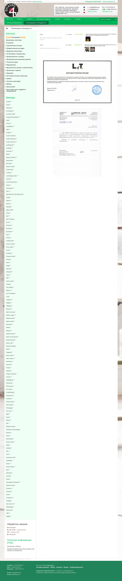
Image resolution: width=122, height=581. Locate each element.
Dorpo (8, 213)
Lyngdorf (9, 300)
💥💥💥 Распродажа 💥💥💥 (15, 37)
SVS (8, 454)
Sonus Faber (10, 467)
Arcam (8, 123)
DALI (8, 191)
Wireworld (9, 510)
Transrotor (10, 498)
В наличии (9, 43)
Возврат (66, 567)
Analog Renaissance (13, 117)
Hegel (8, 265)
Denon (9, 204)
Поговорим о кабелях (14, 546)
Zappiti (8, 516)
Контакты (68, 19)
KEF (8, 278)
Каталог (20, 19)
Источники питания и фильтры (16, 76)
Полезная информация (14, 23)
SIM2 (8, 445)
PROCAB (9, 383)
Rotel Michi (10, 439)
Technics (9, 488)
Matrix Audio (10, 321)
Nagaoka (9, 352)
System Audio (10, 485)
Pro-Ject (9, 411)
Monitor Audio (11, 334)
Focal (8, 250)
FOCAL (9, 238)
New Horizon (10, 358)
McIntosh (9, 324)
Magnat (9, 303)
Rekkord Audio (11, 426)
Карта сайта (50, 565)
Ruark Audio (10, 442)
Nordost (9, 364)
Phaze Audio (10, 402)
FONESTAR (10, 241)
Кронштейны (10, 87)
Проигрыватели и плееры (15, 56)
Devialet (9, 207)
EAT (8, 216)
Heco (8, 262)
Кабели (8, 78)
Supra (8, 479)
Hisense (9, 269)
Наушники (9, 73)
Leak (8, 296)
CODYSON (10, 170)
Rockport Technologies (13, 429)
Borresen (9, 163)
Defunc (9, 200)
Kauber (8, 284)
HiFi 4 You (10, 19)
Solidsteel (9, 460)
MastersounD (11, 318)
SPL (8, 451)
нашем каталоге (37, 1)
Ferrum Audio (10, 244)
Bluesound (9, 160)
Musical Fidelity (11, 346)
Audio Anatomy (11, 136)
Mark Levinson (11, 312)
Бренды (10, 97)
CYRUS (9, 173)
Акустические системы (14, 45)
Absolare (9, 108)
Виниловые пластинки (14, 40)
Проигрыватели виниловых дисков (18, 59)
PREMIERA (10, 380)
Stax (8, 470)
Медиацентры (11, 65)
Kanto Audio (10, 281)
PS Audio (9, 389)
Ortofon (9, 377)
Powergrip (9, 408)
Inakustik (9, 272)
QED (8, 414)
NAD (8, 349)
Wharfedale (10, 507)
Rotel (8, 436)
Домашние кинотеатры (14, 51)
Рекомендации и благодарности (36, 23)
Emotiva (9, 225)
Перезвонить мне (107, 11)
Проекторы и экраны (13, 70)
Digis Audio (10, 210)
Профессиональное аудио (15, 48)
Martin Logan (11, 315)
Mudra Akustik (11, 340)
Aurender (9, 151)
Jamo (8, 275)
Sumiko (9, 476)
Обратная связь (92, 11)
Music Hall (10, 343)
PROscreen (10, 386)
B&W (8, 154)
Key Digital (10, 287)
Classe (8, 185)
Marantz (9, 309)
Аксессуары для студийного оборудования (16, 90)
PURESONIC (10, 392)
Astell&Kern (10, 126)
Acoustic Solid (11, 114)
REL (8, 423)
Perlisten (9, 398)
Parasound (10, 395)
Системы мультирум (13, 81)
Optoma (9, 371)
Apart (8, 120)
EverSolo (9, 228)
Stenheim (9, 473)
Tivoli (8, 494)
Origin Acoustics (11, 374)
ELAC (8, 222)
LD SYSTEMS (11, 293)
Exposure (9, 231)
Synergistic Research (13, 482)
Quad (8, 417)
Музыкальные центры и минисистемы (19, 67)
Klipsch (9, 290)
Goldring (9, 253)
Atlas (8, 129)
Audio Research (11, 139)
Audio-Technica (11, 142)
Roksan (9, 433)
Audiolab (9, 148)
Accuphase (10, 111)
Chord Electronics (12, 182)
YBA (8, 513)
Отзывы (77, 19)
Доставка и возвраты (43, 19)
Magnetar (9, 306)
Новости (29, 19)
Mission (9, 330)
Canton (9, 179)
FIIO (8, 235)
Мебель (9, 84)
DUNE (8, 197)
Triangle (9, 501)
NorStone (9, 361)
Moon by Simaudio (12, 337)
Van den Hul (10, 504)
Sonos (8, 464)
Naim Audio (10, 355)
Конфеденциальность (76, 567)
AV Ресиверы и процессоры (15, 54)
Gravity (8, 259)
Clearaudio (10, 188)
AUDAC (9, 102)
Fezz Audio (10, 247)
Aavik (8, 105)
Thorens (9, 491)
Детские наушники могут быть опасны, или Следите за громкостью (20, 549)
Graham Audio (11, 256)
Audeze (9, 132)
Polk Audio (10, 405)
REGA (8, 420)
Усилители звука (12, 62)
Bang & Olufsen (11, 157)
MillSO (8, 327)
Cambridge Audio (12, 176)
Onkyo (8, 368)
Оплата (57, 19)
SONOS (9, 448)
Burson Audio (10, 166)
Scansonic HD (11, 457)
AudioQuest (10, 145)
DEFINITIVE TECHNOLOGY (15, 194)
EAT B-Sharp (10, 219)
